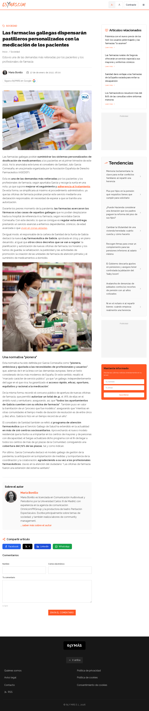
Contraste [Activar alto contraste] (131, 5)
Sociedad (11, 26)
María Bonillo (15, 72)
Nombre (5, 564)
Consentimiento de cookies (92, 685)
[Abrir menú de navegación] (144, 5)
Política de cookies (87, 677)
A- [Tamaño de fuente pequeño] (112, 5)
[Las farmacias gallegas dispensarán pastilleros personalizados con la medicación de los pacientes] (85, 97)
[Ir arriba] (74, 660)
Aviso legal (10, 677)
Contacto (9, 685)
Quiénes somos (13, 670)
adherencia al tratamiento (73, 186)
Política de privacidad (89, 670)
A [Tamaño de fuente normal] (119, 4)
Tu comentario (8, 577)
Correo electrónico (56, 564)
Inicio (5, 52)
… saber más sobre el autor (36, 525)
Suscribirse (124, 395)
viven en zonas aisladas (34, 228)
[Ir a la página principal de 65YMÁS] (13, 5)
